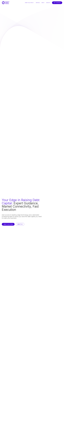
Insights (48, 2)
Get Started (57, 2)
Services (38, 2)
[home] (5, 2)
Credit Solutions (8, 224)
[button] (30, 2)
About (43, 2)
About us (19, 224)
